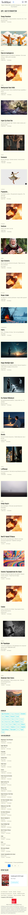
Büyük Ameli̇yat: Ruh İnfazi (7, 794)
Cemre (3, 607)
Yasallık (14, 893)
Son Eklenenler (4, 891)
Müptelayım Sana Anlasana (7, 739)
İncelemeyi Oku (14, 882)
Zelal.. (2, 836)
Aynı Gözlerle (5, 261)
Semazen (4, 157)
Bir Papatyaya (5, 643)
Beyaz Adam (5, 295)
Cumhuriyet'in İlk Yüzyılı (17, 876)
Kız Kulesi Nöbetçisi (7, 398)
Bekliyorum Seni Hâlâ (8, 88)
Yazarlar (10, 891)
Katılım (14, 891)
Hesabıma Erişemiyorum (6, 893)
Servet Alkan (3, 333)
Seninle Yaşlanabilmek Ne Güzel (11, 572)
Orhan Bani (3, 58)
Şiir (2, 11)
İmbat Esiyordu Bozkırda (6, 776)
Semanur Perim (3, 747)
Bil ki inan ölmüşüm (5, 848)
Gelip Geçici (5, 504)
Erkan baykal (3, 197)
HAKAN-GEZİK (3, 93)
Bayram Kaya (3, 542)
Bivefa (3, 435)
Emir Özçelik (3, 266)
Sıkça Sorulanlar (17, 895)
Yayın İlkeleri (4, 895)
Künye (23, 895)
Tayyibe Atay (3, 161)
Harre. (3, 330)
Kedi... (2, 842)
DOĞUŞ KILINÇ (3, 612)
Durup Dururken (6, 16)
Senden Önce (4, 757)
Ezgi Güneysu (3, 368)
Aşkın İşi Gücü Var (7, 121)
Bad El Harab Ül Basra (8, 537)
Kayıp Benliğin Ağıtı (7, 363)
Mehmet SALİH (3, 577)
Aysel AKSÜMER (4, 789)
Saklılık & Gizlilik (21, 893)
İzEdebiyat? (10, 895)
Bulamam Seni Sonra (7, 678)
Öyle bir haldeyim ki (7, 53)
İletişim (19, 891)
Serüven (3, 226)
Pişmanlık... (5, 192)
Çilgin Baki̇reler (4, 745)
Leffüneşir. (4, 469)
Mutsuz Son (3, 788)
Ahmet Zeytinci (3, 649)
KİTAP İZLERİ (4, 870)
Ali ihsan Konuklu (4, 20)
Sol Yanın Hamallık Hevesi (6, 800)
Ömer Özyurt (3, 759)
